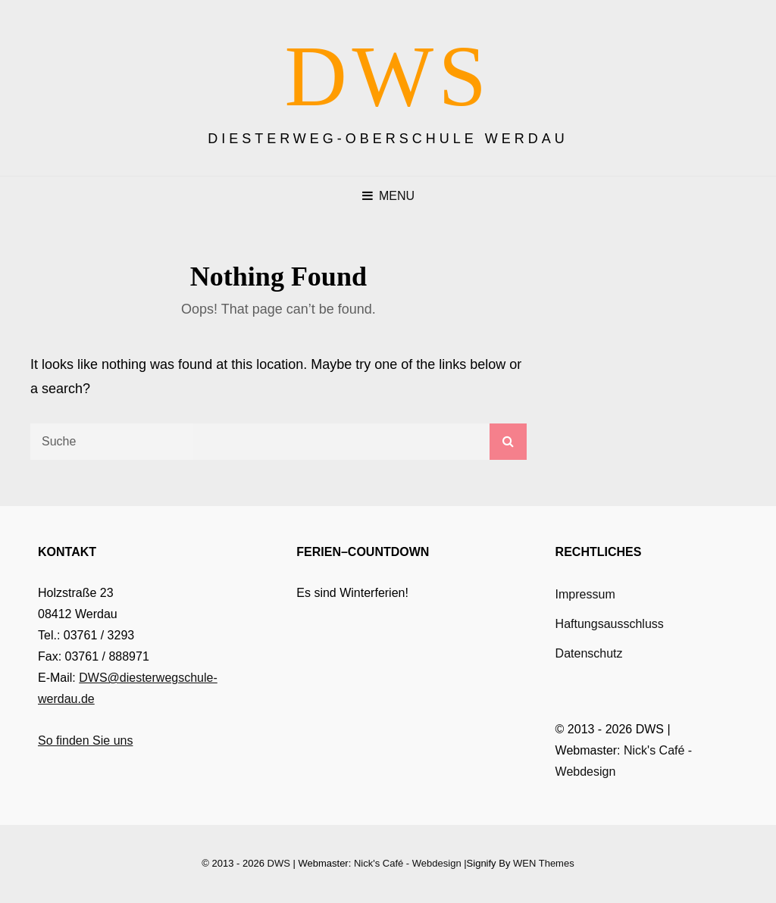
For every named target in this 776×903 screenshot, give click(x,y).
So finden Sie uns (85, 740)
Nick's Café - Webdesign (408, 863)
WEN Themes (543, 863)
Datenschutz (589, 653)
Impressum (585, 594)
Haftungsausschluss (609, 623)
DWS (388, 76)
